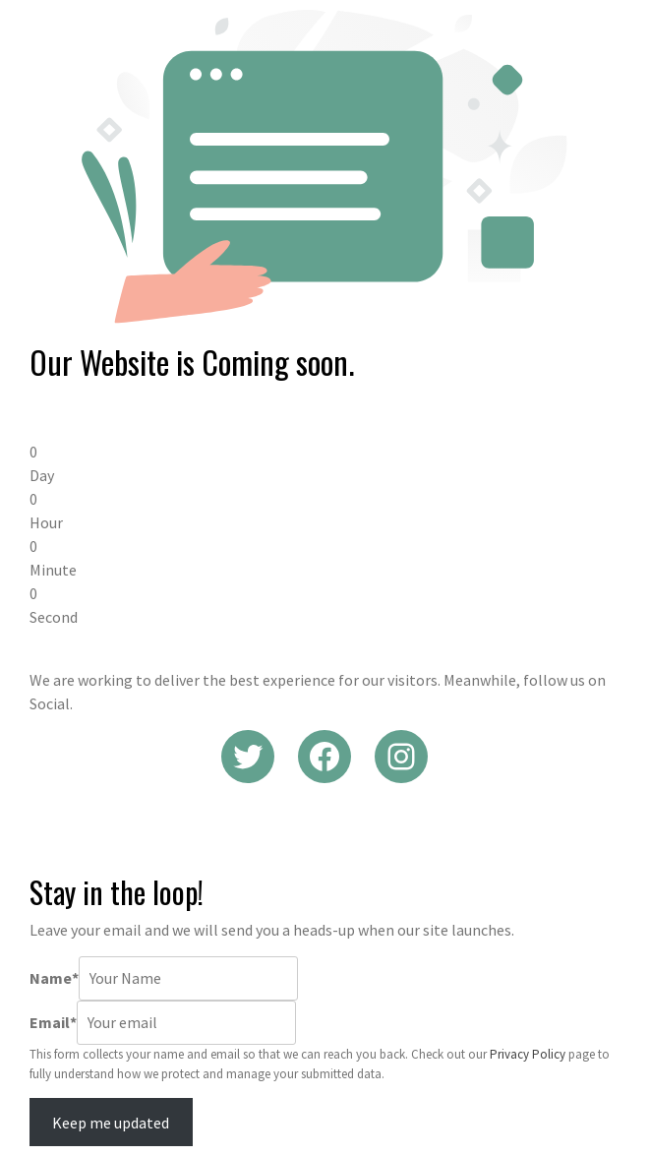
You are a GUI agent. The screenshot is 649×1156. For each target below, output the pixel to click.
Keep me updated (110, 1122)
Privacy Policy (527, 1054)
